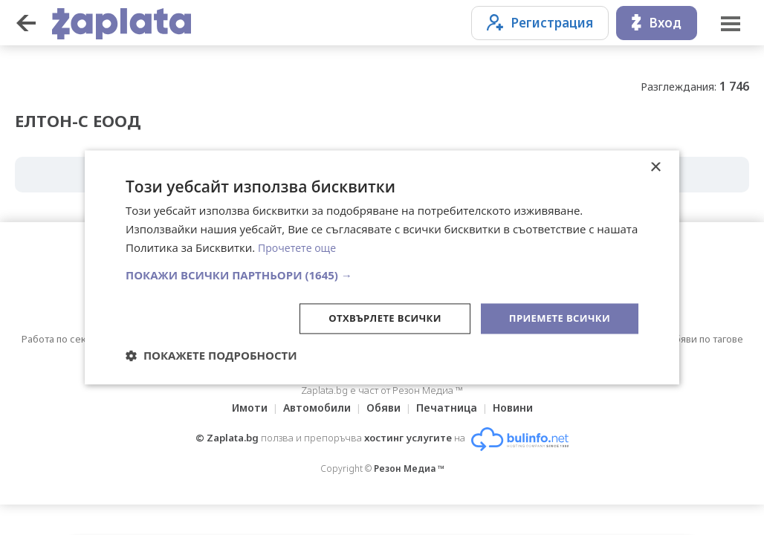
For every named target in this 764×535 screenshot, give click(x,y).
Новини (522, 408)
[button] (382, 273)
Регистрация (540, 22)
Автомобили (312, 408)
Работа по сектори (65, 339)
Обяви (383, 408)
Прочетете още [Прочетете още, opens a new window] (299, 246)
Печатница (451, 408)
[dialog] (382, 267)
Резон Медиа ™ (409, 468)
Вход (657, 22)
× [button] (655, 166)
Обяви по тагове (705, 339)
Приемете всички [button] (556, 318)
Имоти (241, 408)
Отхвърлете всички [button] (373, 318)
